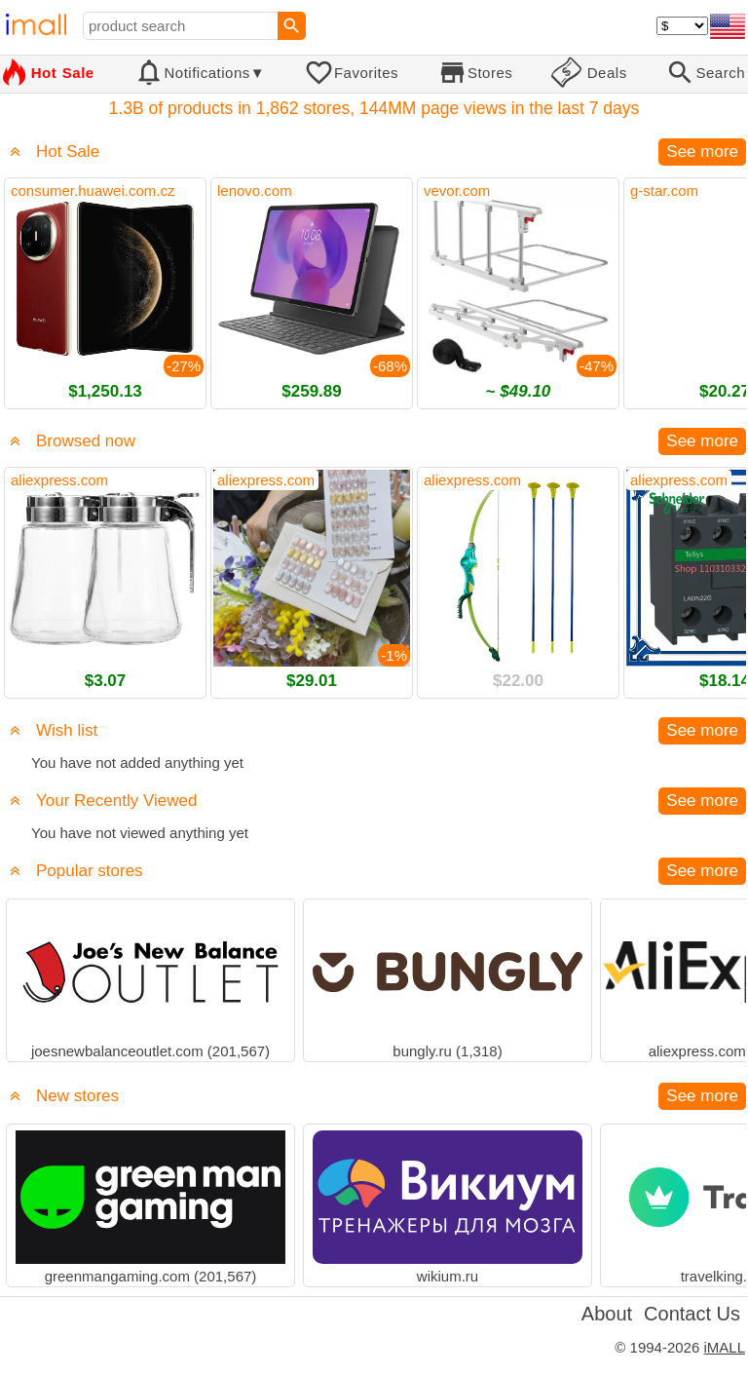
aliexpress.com (59, 480)
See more (702, 151)
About (606, 1313)
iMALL (724, 1347)
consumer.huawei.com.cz (92, 190)
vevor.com (457, 190)
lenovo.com (254, 190)
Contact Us (692, 1313)
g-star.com (664, 190)
